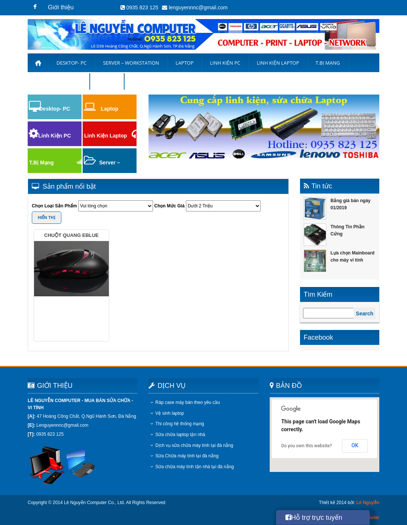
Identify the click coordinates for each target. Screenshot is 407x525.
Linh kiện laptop (278, 62)
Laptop (184, 62)
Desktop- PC (71, 62)
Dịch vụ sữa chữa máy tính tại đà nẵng (191, 445)
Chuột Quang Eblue (71, 235)
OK (354, 445)
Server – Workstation (131, 62)
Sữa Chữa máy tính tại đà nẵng (184, 455)
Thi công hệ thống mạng (177, 423)
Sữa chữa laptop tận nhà (177, 434)
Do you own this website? (306, 445)
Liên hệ (107, 81)
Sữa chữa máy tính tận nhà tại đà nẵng (192, 466)
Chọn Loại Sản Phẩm (54, 206)
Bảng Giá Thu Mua (59, 81)
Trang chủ (38, 62)
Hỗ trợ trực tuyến (313, 517)
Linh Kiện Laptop (105, 136)
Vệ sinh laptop (167, 413)
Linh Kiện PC (225, 62)
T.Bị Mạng (328, 62)
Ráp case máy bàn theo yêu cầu (185, 402)
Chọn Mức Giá (169, 206)
